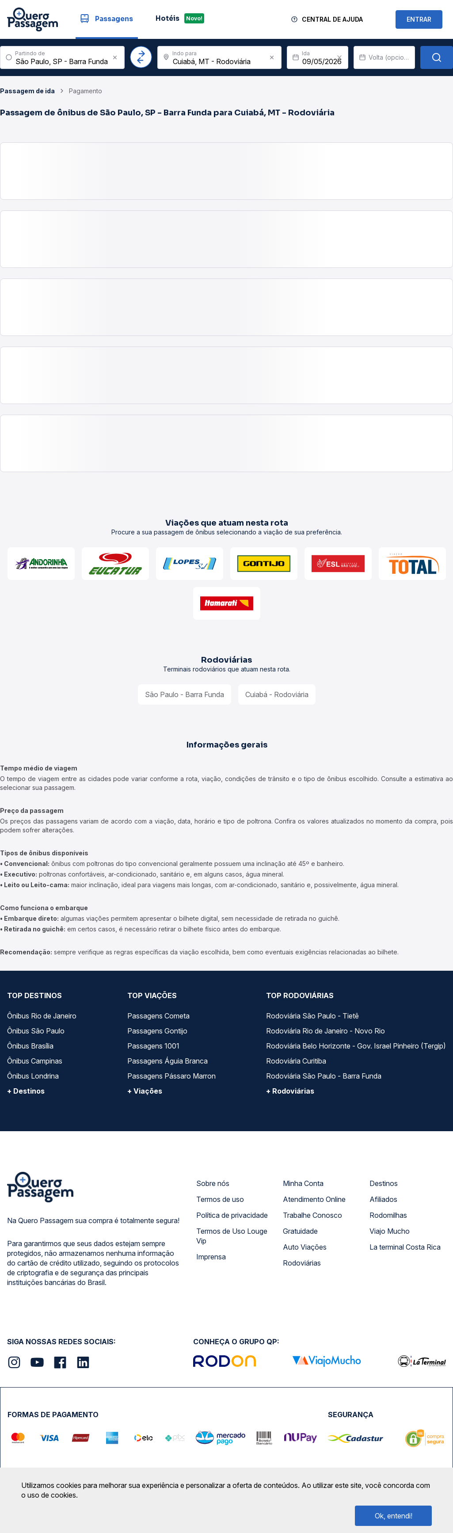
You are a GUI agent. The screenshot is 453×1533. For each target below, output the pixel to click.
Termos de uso (220, 1199)
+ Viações (144, 1091)
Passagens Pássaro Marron (171, 1076)
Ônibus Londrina (33, 1076)
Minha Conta (303, 1183)
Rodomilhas (388, 1215)
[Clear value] (339, 57)
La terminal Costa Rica (405, 1247)
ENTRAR (419, 19)
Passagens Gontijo (157, 1030)
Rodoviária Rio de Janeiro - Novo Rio (325, 1030)
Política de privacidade (232, 1215)
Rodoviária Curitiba (296, 1060)
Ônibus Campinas (34, 1060)
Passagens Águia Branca (167, 1060)
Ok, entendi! (393, 1515)
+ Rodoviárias (290, 1091)
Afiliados (383, 1199)
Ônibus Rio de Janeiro (41, 1015)
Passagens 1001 (153, 1045)
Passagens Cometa (158, 1015)
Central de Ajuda (332, 19)
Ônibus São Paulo (36, 1030)
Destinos (383, 1183)
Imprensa (211, 1256)
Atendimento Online (314, 1199)
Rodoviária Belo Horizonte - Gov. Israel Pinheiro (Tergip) (356, 1045)
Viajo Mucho (389, 1231)
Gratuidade (300, 1231)
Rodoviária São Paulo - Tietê (312, 1015)
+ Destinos (26, 1091)
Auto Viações (305, 1247)
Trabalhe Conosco (312, 1215)
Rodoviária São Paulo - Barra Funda (323, 1076)
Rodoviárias (302, 1262)
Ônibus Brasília (30, 1045)
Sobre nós (212, 1183)
